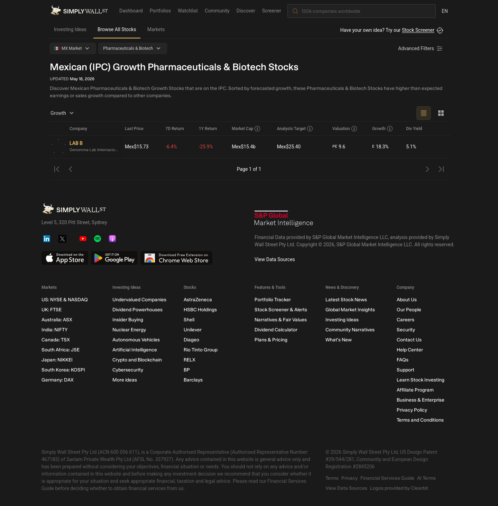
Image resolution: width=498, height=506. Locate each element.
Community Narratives (350, 330)
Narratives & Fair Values (281, 320)
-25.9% (206, 146)
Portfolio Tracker (273, 300)
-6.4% (172, 146)
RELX (189, 360)
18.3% (380, 147)
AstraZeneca (198, 300)
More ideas (124, 380)
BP (187, 370)
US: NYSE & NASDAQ (65, 300)
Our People (409, 310)
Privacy (349, 478)
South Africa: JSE (61, 350)
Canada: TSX (56, 340)
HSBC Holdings (200, 310)
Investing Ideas (70, 29)
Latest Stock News (346, 300)
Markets (156, 29)
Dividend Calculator (276, 330)
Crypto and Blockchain (137, 360)
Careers (405, 320)
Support (405, 370)
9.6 (338, 147)
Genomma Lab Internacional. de (94, 150)
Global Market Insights (350, 310)
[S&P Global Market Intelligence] (284, 219)
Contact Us (409, 340)
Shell (189, 320)
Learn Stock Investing (420, 380)
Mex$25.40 (289, 146)
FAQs (402, 360)
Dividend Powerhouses (137, 310)
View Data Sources (275, 259)
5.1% (411, 146)
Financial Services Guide (387, 478)
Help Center (410, 350)
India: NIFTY (54, 330)
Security (406, 330)
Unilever (193, 330)
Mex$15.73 (137, 146)
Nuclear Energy (129, 330)
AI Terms (426, 478)
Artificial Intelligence (134, 350)
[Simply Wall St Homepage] (79, 10)
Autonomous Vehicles (136, 340)
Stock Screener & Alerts (281, 310)
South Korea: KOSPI (63, 370)
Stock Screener (418, 30)
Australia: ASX (57, 320)
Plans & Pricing (271, 340)
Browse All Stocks (117, 29)
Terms (332, 478)
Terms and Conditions (420, 420)
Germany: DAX (58, 380)
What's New (338, 340)
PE (334, 146)
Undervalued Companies (139, 300)
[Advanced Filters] (421, 48)
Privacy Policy (412, 410)
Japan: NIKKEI (57, 360)
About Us (407, 300)
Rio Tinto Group (201, 350)
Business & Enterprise (420, 400)
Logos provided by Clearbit (399, 488)
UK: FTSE (52, 310)
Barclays (193, 380)
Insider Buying (127, 320)
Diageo (191, 340)
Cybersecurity (127, 370)
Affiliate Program (415, 390)
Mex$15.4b (244, 146)
